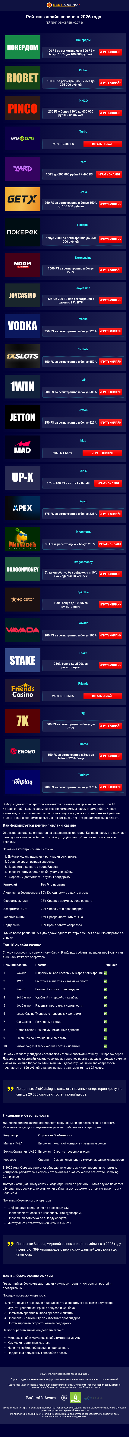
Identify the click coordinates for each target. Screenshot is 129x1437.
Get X (83, 192)
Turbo (83, 131)
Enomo (83, 744)
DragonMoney (83, 562)
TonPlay (83, 775)
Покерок (83, 225)
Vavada (83, 623)
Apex (83, 501)
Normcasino (83, 257)
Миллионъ (83, 532)
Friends (83, 683)
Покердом (83, 40)
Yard (83, 162)
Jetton (83, 410)
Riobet (83, 70)
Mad (83, 440)
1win (83, 379)
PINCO (83, 101)
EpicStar (83, 592)
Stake (83, 653)
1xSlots (83, 349)
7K (83, 713)
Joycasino (83, 288)
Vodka (83, 319)
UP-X (83, 471)
